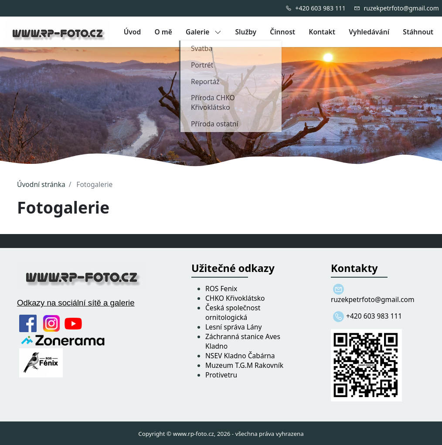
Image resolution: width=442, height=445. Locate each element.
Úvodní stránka (41, 184)
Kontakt (322, 32)
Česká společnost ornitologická (232, 312)
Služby (245, 32)
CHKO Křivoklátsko (235, 298)
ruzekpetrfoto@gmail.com (401, 8)
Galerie (203, 32)
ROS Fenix (221, 288)
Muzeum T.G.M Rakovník (244, 365)
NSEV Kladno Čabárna (240, 355)
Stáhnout (418, 32)
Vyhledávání (369, 32)
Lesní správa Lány (233, 327)
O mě (163, 32)
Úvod (132, 32)
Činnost (282, 32)
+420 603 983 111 (320, 8)
